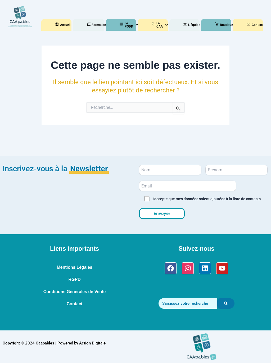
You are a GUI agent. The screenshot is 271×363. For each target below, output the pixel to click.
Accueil (59, 24)
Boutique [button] (219, 24)
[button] (90, 24)
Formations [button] (90, 24)
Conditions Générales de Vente (74, 291)
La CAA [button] (155, 24)
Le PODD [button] (123, 24)
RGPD (74, 279)
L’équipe (187, 24)
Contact (250, 24)
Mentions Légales (74, 267)
